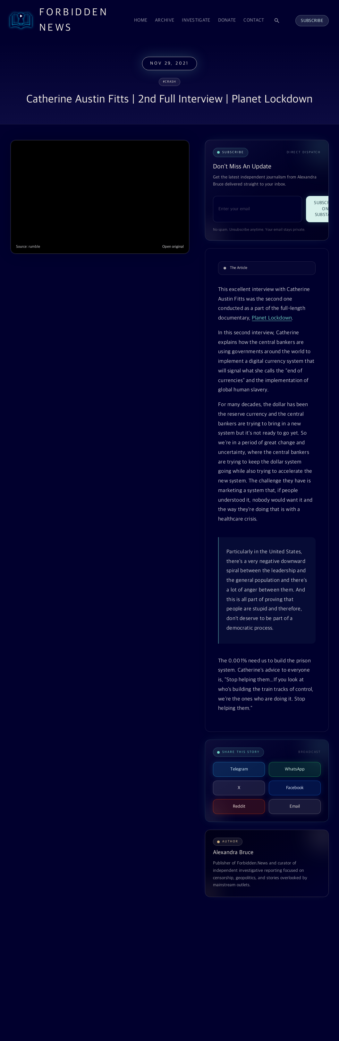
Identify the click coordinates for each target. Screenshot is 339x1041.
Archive (164, 20)
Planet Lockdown (272, 318)
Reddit (239, 806)
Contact (253, 20)
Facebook (295, 788)
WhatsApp (295, 769)
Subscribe (312, 20)
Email (295, 806)
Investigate (196, 20)
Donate (227, 20)
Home (140, 20)
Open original (173, 246)
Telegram (239, 769)
